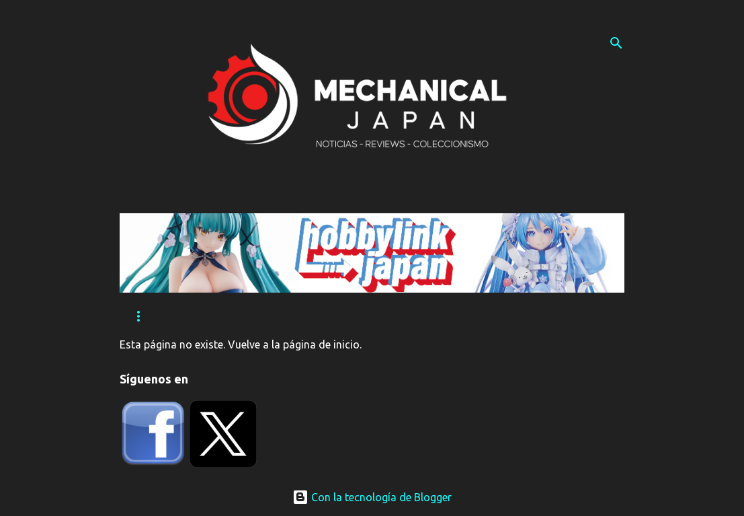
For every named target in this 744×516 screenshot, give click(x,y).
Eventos (221, 316)
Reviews (150, 316)
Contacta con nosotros (418, 316)
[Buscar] (616, 43)
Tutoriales (299, 316)
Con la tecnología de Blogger (372, 497)
